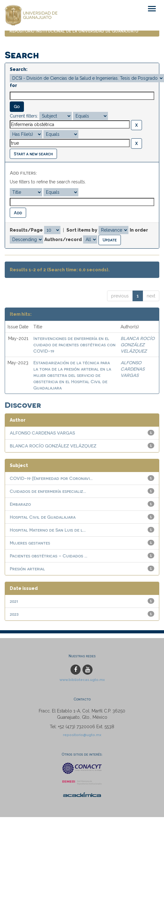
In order (139, 230)
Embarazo (20, 504)
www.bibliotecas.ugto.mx (82, 679)
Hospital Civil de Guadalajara (43, 517)
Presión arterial (27, 568)
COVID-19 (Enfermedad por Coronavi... (51, 478)
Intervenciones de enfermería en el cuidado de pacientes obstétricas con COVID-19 (74, 345)
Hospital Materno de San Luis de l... (48, 530)
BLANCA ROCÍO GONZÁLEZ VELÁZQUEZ (138, 345)
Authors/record (63, 239)
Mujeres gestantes (30, 542)
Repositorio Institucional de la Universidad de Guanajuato (73, 30)
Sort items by (81, 230)
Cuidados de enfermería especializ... (48, 491)
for (13, 85)
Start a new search (33, 153)
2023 (14, 614)
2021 (14, 601)
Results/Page (26, 230)
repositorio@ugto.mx (82, 735)
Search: (18, 69)
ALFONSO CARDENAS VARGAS (132, 369)
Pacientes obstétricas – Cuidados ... (48, 555)
